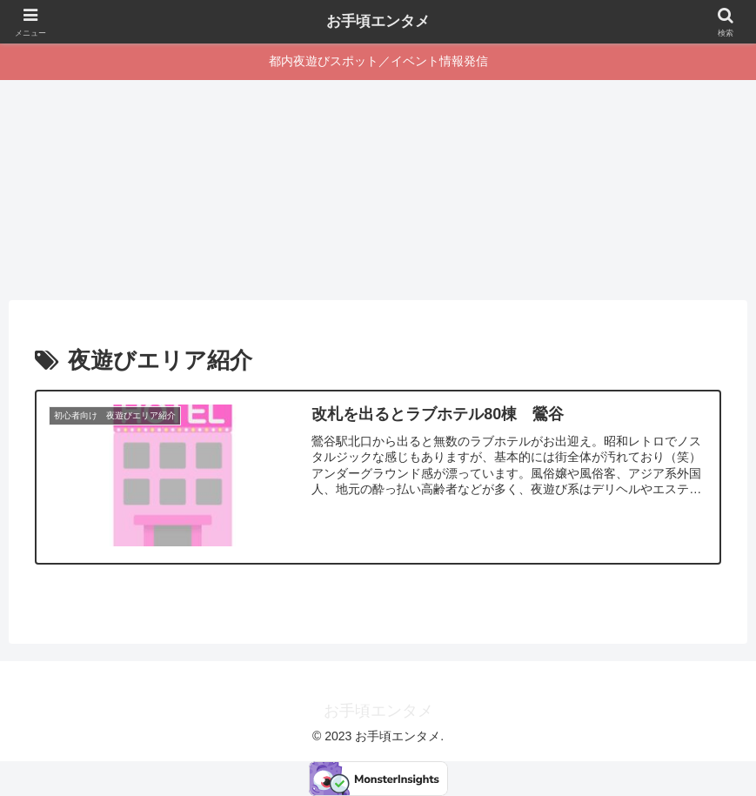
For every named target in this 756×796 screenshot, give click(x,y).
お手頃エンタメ (378, 21)
